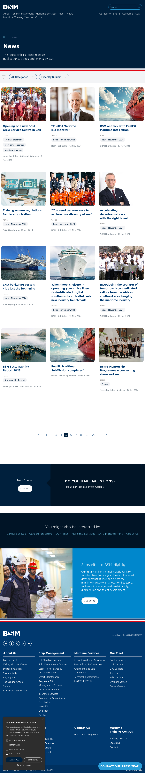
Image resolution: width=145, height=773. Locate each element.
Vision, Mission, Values (15, 664)
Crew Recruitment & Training (89, 659)
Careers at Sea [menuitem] (131, 14)
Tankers (114, 673)
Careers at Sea (16, 533)
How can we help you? (86, 734)
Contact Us (82, 727)
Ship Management (23, 14)
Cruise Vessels (117, 686)
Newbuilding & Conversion (88, 664)
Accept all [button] (14, 760)
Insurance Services (48, 693)
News (70, 14)
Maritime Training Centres (18, 17)
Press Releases (46, 743)
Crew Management (49, 689)
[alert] (24, 743)
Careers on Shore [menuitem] (109, 14)
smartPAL (44, 706)
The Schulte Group (13, 681)
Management (10, 659)
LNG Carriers (116, 664)
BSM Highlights (47, 738)
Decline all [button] (33, 760)
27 (93, 434)
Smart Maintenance (49, 676)
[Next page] (106, 435)
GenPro (42, 715)
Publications (45, 747)
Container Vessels (119, 659)
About (7, 14)
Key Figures (9, 677)
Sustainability (10, 673)
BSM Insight (45, 751)
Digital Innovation (12, 668)
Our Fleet (62, 533)
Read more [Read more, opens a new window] (25, 736)
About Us (132, 533)
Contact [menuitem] (40, 17)
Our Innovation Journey (15, 690)
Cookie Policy (46, 769)
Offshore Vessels (118, 681)
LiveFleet (43, 710)
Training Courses (118, 738)
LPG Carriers (116, 668)
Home (6, 37)
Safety (6, 686)
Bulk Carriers (116, 677)
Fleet (62, 14)
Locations (115, 742)
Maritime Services (46, 14)
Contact (25, 488)
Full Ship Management (50, 659)
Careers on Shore (40, 533)
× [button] (42, 719)
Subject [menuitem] (51, 77)
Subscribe (89, 600)
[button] (7, 741)
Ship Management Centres (53, 664)
